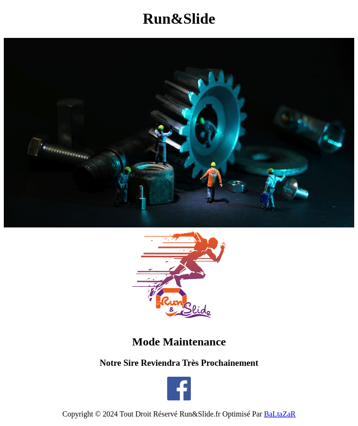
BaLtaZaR (280, 414)
